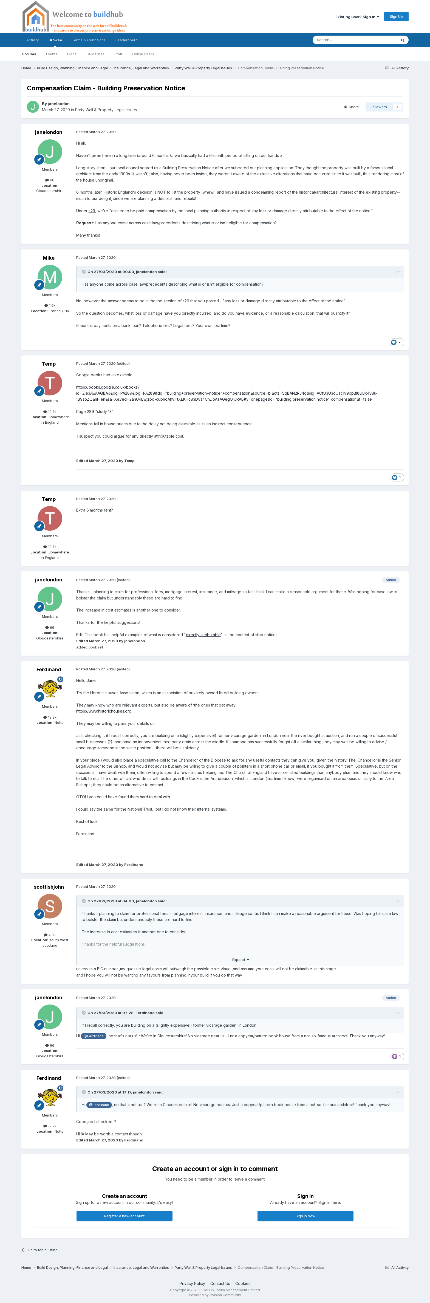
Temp (49, 364)
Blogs (72, 54)
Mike (49, 258)
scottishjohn (49, 887)
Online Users (143, 54)
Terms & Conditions (89, 40)
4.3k (50, 934)
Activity (32, 40)
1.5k (49, 305)
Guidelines (95, 54)
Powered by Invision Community (215, 1295)
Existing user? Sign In (357, 17)
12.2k (49, 717)
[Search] (341, 40)
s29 (92, 210)
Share (351, 107)
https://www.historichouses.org (103, 711)
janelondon (59, 103)
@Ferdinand (94, 1036)
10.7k (49, 411)
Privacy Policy (192, 1283)
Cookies (242, 1283)
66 (49, 180)
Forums (29, 54)
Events (51, 54)
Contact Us (220, 1283)
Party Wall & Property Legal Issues (106, 109)
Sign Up (396, 16)
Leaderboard (126, 40)
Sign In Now (305, 1216)
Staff (118, 54)
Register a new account (124, 1216)
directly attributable (203, 634)
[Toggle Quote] (84, 271)
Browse (55, 42)
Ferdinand (48, 669)
